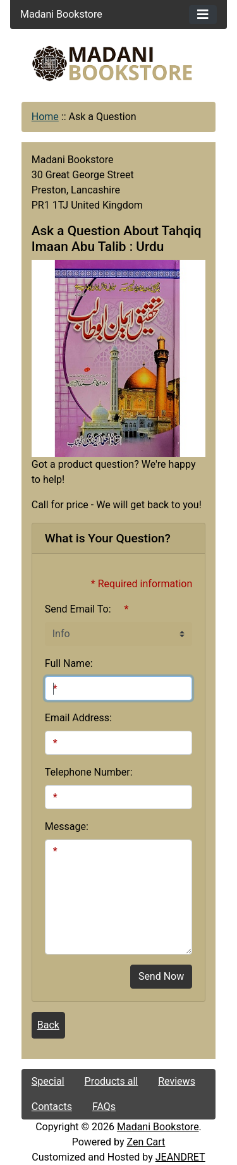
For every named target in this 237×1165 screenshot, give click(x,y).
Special (48, 1081)
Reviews (176, 1081)
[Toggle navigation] (203, 14)
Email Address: (78, 718)
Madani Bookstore (158, 1127)
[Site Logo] (119, 64)
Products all (111, 1081)
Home (45, 117)
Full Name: (69, 663)
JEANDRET (180, 1157)
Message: (66, 826)
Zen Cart (145, 1142)
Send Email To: (78, 609)
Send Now (161, 976)
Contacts (52, 1107)
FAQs (104, 1107)
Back (48, 1025)
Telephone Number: (89, 772)
